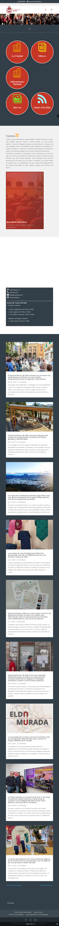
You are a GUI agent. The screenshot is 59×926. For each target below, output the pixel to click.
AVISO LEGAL (38, 912)
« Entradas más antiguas (14, 885)
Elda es (42, 56)
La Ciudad (17, 56)
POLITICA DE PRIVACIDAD (22, 912)
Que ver (17, 107)
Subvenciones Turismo (17, 82)
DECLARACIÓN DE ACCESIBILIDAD (37, 915)
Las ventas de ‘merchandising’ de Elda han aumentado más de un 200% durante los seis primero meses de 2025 (27, 555)
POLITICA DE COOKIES (16, 915)
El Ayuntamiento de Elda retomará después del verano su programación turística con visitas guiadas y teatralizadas (28, 437)
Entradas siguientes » (46, 885)
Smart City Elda (42, 107)
